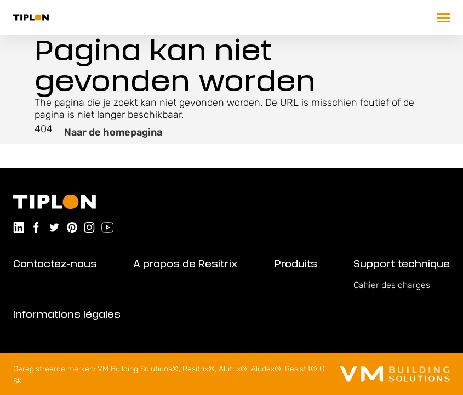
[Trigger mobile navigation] (443, 18)
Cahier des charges (391, 285)
